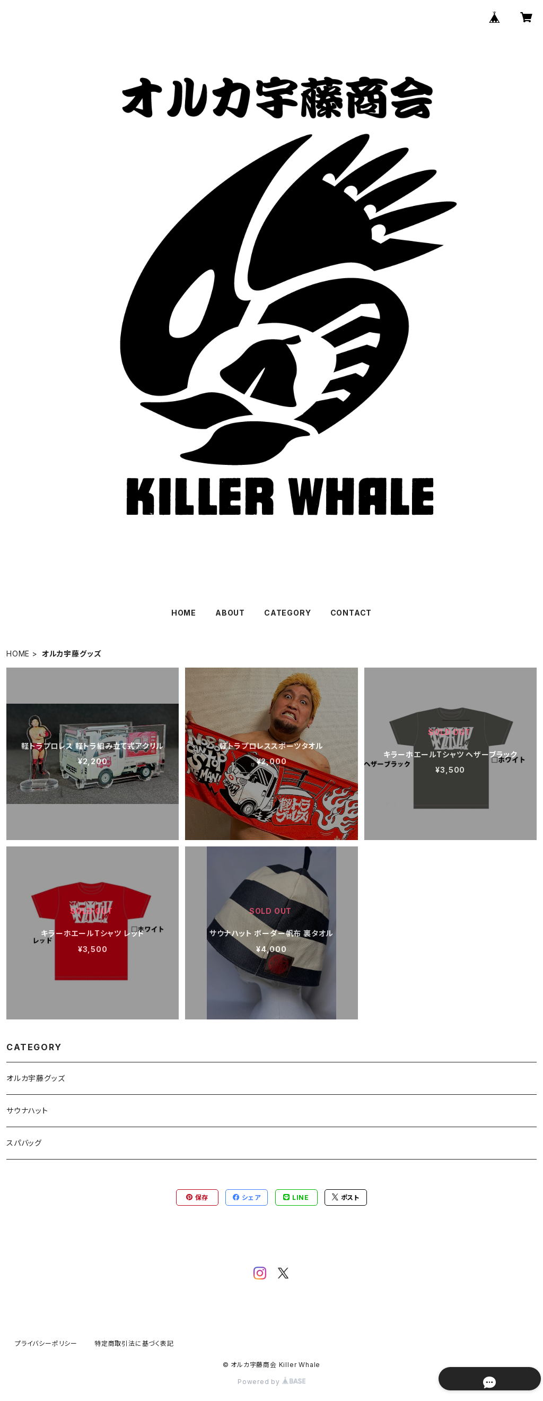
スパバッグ (24, 1142)
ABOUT (230, 612)
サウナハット (27, 1110)
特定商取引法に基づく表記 (134, 1343)
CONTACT (351, 612)
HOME (183, 612)
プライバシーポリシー (46, 1343)
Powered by (271, 1382)
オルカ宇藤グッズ (35, 1078)
